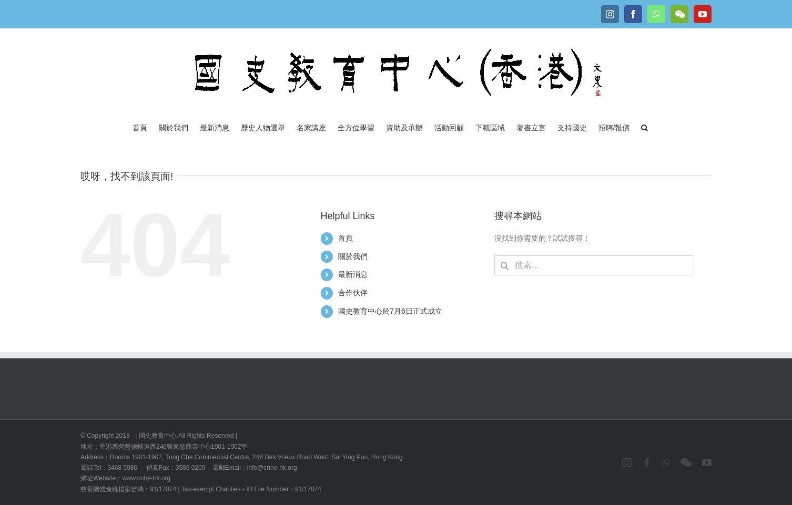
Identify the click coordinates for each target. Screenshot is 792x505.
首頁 (345, 238)
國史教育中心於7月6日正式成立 (390, 311)
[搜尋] (504, 265)
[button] (644, 126)
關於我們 (353, 256)
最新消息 (353, 274)
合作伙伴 (353, 292)
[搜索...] (594, 265)
